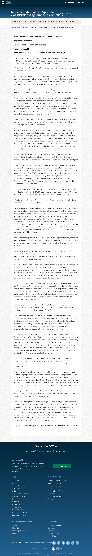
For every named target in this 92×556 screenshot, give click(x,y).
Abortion (15, 480)
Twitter (54, 543)
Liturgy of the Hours (55, 496)
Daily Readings (30, 451)
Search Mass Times (55, 486)
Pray (14, 533)
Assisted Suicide (18, 496)
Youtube (63, 543)
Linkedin (68, 543)
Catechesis (16, 507)
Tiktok (77, 543)
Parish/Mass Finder (55, 525)
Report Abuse (69, 3)
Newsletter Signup (55, 533)
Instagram (72, 543)
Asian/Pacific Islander (20, 494)
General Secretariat (23, 27)
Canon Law (16, 504)
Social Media (52, 536)
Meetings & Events (19, 531)
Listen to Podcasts (44, 451)
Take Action (16, 525)
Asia (14, 491)
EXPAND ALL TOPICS (19, 515)
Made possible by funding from (40, 548)
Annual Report (17, 488)
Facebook (58, 543)
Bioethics (16, 502)
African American (18, 486)
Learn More (62, 466)
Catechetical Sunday (20, 509)
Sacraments (52, 494)
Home (12, 27)
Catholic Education (19, 512)
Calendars (51, 531)
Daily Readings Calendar (57, 480)
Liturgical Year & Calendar (57, 491)
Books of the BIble (54, 483)
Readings (81, 2)
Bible (14, 499)
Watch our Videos (60, 451)
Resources (52, 528)
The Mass (51, 499)
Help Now (16, 528)
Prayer (50, 488)
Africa (14, 483)
